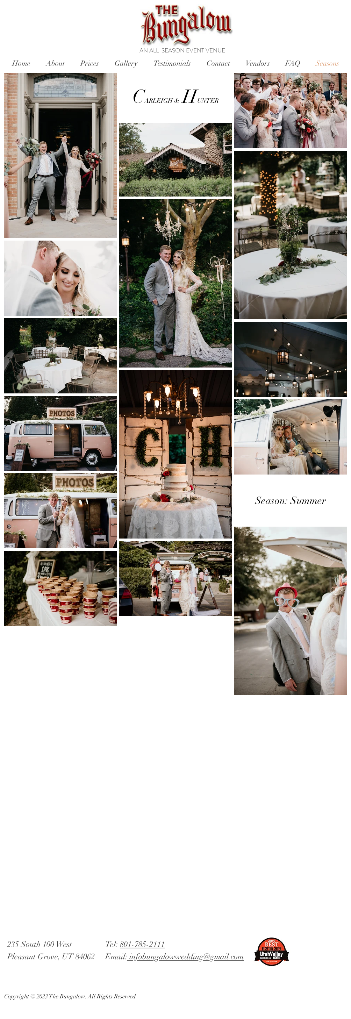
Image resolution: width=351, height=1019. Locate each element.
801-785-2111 (142, 944)
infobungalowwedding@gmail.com (185, 957)
